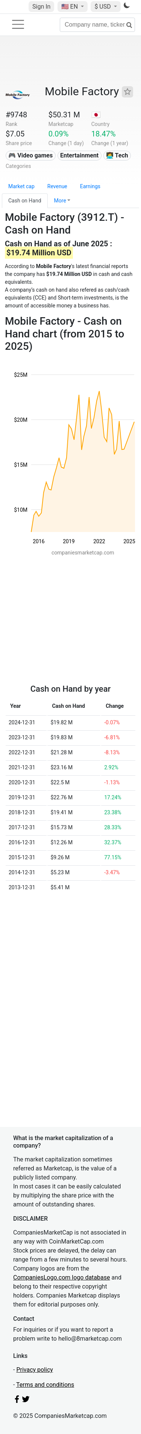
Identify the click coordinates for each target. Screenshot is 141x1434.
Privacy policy (34, 1369)
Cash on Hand (24, 201)
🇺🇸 (70, 6)
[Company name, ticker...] (97, 25)
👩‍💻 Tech (117, 155)
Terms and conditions (45, 1384)
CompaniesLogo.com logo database (61, 1277)
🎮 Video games (30, 155)
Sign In (41, 6)
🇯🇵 (96, 114)
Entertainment (79, 155)
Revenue (57, 186)
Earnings (90, 186)
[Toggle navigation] (18, 24)
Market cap (21, 186)
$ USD (103, 6)
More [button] (60, 201)
